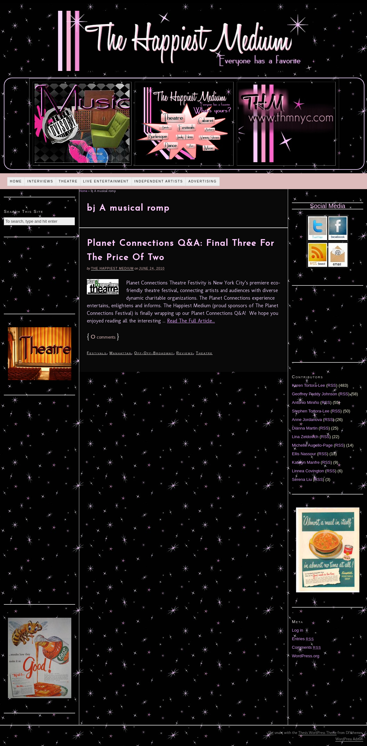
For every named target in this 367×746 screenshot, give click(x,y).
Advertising (202, 181)
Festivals (96, 353)
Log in (297, 630)
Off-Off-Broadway (153, 353)
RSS (332, 385)
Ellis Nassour (304, 453)
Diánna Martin (305, 428)
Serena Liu (302, 479)
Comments (306, 647)
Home (16, 181)
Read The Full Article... (191, 321)
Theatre (68, 181)
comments (103, 337)
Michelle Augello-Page (312, 445)
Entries (303, 638)
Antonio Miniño (305, 402)
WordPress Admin (349, 739)
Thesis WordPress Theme (317, 732)
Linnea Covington (308, 471)
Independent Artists (158, 181)
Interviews (40, 181)
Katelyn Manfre (305, 462)
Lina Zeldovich (305, 436)
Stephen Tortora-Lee (310, 411)
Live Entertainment (106, 181)
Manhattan (120, 353)
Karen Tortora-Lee (308, 385)
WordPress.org (305, 656)
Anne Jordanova (307, 419)
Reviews (184, 353)
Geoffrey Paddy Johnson (314, 394)
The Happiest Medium (112, 268)
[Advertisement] (39, 274)
